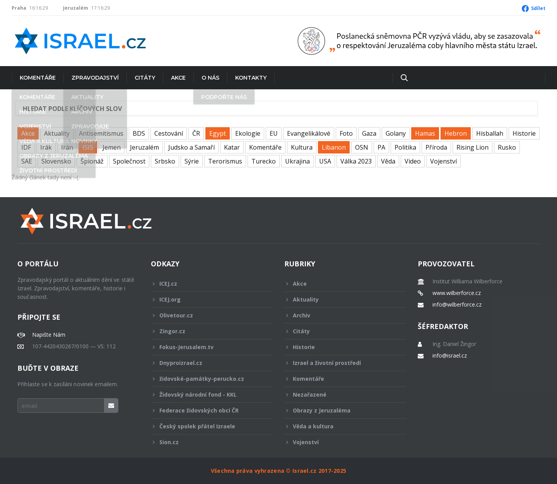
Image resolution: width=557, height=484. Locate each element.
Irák (46, 147)
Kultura (302, 147)
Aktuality (57, 133)
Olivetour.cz (206, 315)
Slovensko (56, 161)
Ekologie (247, 133)
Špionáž (92, 161)
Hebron (455, 133)
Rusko (507, 147)
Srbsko (165, 161)
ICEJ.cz (206, 283)
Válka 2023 (356, 161)
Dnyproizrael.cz (206, 362)
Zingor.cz (206, 331)
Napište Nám (48, 334)
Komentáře (38, 77)
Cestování (168, 133)
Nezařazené (340, 394)
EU (274, 133)
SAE (26, 161)
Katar (232, 147)
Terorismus (225, 161)
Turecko (263, 161)
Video (413, 161)
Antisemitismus (101, 133)
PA (381, 147)
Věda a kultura (340, 426)
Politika (405, 147)
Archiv (340, 315)
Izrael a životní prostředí (340, 362)
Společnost (129, 161)
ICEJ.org (206, 299)
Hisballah (489, 133)
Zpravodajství (95, 77)
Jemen (112, 147)
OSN (361, 147)
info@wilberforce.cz (457, 304)
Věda (388, 161)
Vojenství (443, 161)
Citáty (145, 77)
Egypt (217, 133)
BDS (139, 133)
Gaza (369, 133)
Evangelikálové (308, 133)
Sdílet (538, 8)
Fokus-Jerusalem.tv (206, 347)
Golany (396, 133)
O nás (210, 77)
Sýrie (192, 161)
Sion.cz (206, 442)
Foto (346, 133)
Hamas (425, 133)
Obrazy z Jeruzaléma (340, 410)
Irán (67, 147)
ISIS (87, 147)
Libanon (334, 147)
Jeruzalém (144, 147)
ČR (196, 133)
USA (325, 161)
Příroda (436, 147)
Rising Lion (472, 147)
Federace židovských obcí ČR (206, 410)
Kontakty (251, 77)
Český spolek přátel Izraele (206, 426)
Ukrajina (297, 161)
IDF (26, 147)
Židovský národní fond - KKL (206, 394)
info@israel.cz (449, 355)
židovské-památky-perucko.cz (206, 378)
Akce (178, 77)
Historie (524, 133)
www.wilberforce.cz (456, 293)
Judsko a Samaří (191, 147)
